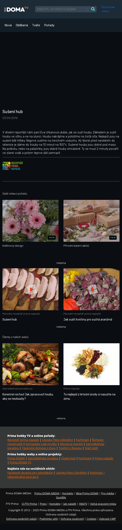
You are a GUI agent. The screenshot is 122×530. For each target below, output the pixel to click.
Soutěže (61, 497)
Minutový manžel (71, 444)
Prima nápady (104, 458)
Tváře (36, 25)
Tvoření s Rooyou (70, 448)
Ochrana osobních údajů (21, 519)
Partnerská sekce (108, 9)
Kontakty (67, 493)
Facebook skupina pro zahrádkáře (30, 473)
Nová (8, 25)
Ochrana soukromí (72, 519)
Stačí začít (91, 448)
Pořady (49, 25)
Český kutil (68, 458)
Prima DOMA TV (20, 462)
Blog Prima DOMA (87, 493)
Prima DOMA (16, 458)
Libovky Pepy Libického (57, 440)
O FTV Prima (29, 504)
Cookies (91, 519)
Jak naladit (69, 504)
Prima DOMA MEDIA (46, 493)
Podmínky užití (48, 519)
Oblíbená (22, 25)
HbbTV (83, 504)
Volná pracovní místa (103, 504)
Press (43, 504)
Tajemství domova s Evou (39, 448)
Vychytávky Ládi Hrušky (41, 444)
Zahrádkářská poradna (43, 458)
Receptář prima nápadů (23, 440)
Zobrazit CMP (107, 519)
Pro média (107, 493)
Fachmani (82, 440)
